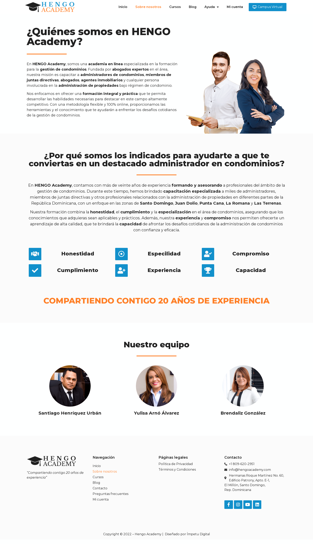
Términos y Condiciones (177, 472)
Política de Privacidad (175, 467)
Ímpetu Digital (198, 538)
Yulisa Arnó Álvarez (156, 416)
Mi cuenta (235, 7)
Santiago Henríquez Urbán (70, 416)
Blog (192, 7)
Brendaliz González (243, 416)
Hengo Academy (148, 538)
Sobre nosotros (148, 7)
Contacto (100, 491)
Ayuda (211, 7)
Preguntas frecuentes (110, 497)
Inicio (123, 7)
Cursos (175, 7)
